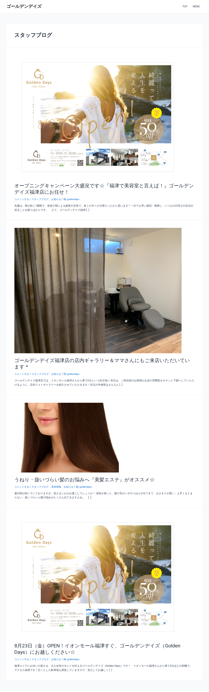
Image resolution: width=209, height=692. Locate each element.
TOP (184, 6)
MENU (196, 6)
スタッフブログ (41, 197)
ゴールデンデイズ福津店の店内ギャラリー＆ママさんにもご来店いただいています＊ (97, 358)
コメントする (22, 197)
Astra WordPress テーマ (134, 685)
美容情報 (58, 477)
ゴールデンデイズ (24, 6)
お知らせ (58, 197)
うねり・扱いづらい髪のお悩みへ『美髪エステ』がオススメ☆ (75, 470)
